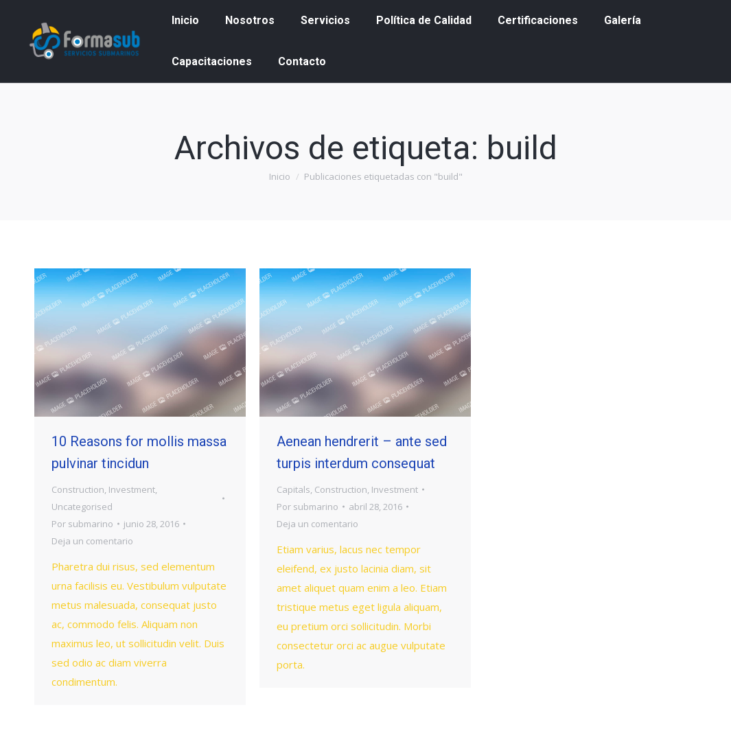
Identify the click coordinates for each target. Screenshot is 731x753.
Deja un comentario (92, 541)
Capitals (293, 489)
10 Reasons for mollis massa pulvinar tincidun (139, 452)
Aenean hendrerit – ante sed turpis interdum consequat (362, 452)
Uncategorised (82, 506)
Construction (77, 489)
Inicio (279, 176)
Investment (131, 489)
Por (82, 524)
